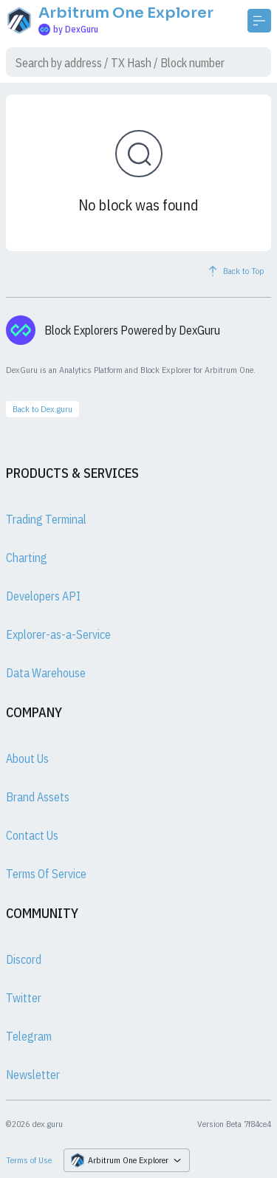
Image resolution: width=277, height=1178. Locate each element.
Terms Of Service (46, 873)
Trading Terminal (46, 519)
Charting (26, 557)
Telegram (29, 1036)
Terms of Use (29, 1159)
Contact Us (32, 835)
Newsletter (33, 1074)
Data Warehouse (46, 672)
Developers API (43, 596)
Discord (23, 959)
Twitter (23, 997)
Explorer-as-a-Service (58, 634)
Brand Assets (37, 797)
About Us (27, 758)
